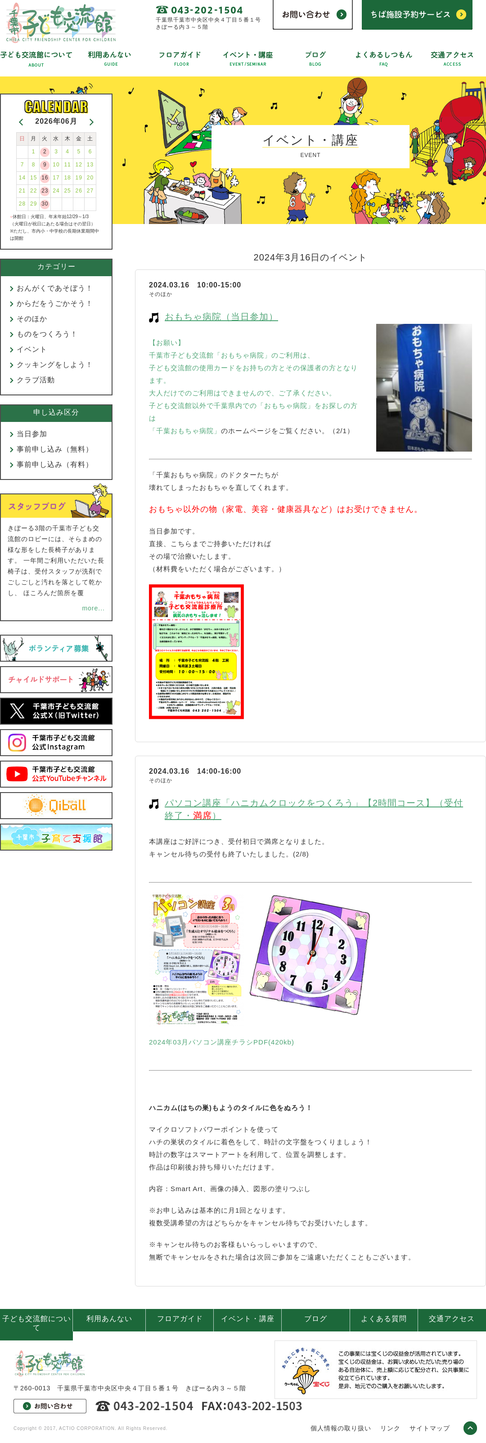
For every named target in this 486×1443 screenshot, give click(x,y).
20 (90, 178)
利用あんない (109, 1318)
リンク (390, 1428)
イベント (32, 349)
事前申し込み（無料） (55, 449)
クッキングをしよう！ (55, 364)
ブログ (315, 1318)
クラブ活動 (36, 380)
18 (67, 178)
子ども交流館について (36, 1323)
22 (33, 191)
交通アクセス (452, 1318)
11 (67, 164)
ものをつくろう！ (47, 334)
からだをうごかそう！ (55, 303)
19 (79, 178)
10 (56, 164)
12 (79, 164)
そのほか (32, 319)
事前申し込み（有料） (55, 464)
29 (33, 204)
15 (33, 178)
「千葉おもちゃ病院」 (185, 431)
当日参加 (32, 434)
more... (93, 608)
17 (56, 178)
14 (22, 178)
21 (22, 191)
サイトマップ (430, 1428)
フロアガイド (180, 1318)
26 (79, 191)
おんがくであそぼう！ (55, 288)
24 (56, 191)
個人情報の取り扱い (340, 1428)
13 (90, 164)
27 (90, 191)
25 (67, 191)
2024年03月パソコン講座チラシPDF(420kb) (221, 1042)
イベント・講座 (247, 1318)
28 (22, 204)
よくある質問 (384, 1318)
